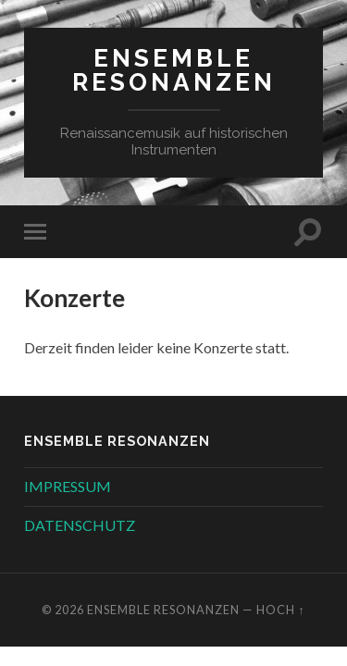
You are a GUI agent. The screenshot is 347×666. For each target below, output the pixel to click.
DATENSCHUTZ (79, 525)
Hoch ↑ (280, 609)
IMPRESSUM (67, 486)
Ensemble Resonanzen (174, 69)
